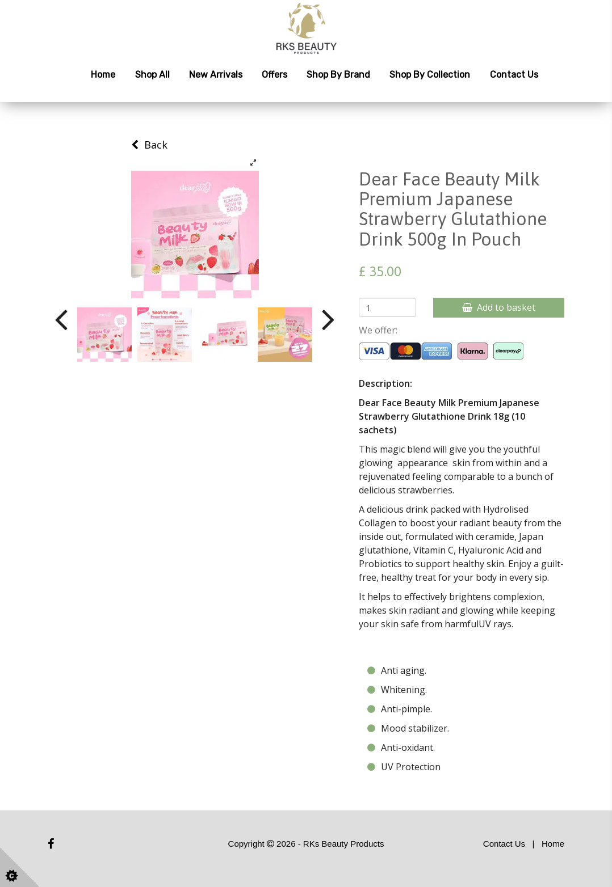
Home (103, 74)
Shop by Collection (429, 74)
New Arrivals (215, 74)
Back (149, 144)
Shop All (152, 74)
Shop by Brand (338, 74)
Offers (274, 74)
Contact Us (514, 74)
